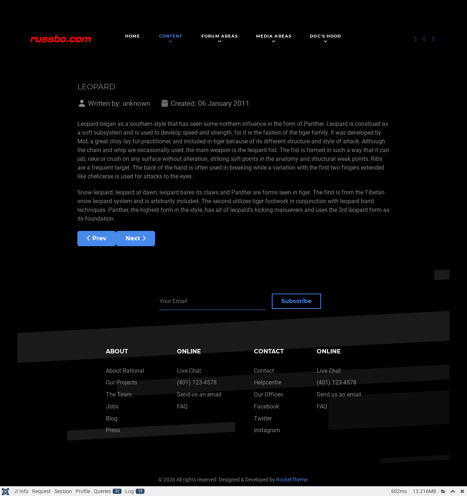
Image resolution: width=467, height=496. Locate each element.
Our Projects (121, 382)
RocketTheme (291, 480)
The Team (119, 394)
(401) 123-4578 (197, 382)
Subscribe (296, 301)
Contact (264, 370)
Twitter (263, 418)
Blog (111, 418)
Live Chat (189, 370)
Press (113, 430)
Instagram (267, 430)
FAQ (182, 406)
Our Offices (268, 394)
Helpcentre (267, 382)
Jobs (112, 406)
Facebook (266, 406)
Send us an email (199, 394)
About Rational (125, 370)
